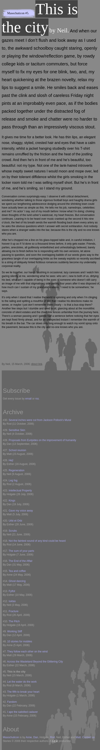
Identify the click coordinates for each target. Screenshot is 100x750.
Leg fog (13, 480)
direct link (36, 364)
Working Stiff (14, 631)
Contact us (88, 737)
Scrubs (13, 530)
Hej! (11, 460)
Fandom (12, 701)
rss (37, 398)
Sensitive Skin (17, 430)
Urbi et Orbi (15, 520)
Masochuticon (15, 13)
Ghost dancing (17, 581)
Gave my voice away (21, 510)
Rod (52, 737)
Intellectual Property (20, 490)
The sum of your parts (21, 550)
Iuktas (12, 601)
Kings (12, 500)
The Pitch (14, 621)
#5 (26, 13)
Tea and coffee (17, 571)
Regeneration (16, 470)
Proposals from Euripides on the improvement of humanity (42, 440)
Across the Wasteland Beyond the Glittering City (35, 661)
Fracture (14, 611)
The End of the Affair (20, 560)
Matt (78, 737)
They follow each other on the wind (27, 651)
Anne (29, 737)
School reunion (17, 450)
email (28, 398)
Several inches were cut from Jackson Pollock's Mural (40, 420)
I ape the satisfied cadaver (22, 711)
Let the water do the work (22, 681)
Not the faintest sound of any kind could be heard (37, 540)
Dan (35, 737)
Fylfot (12, 591)
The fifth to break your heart (23, 691)
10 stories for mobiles (19, 641)
